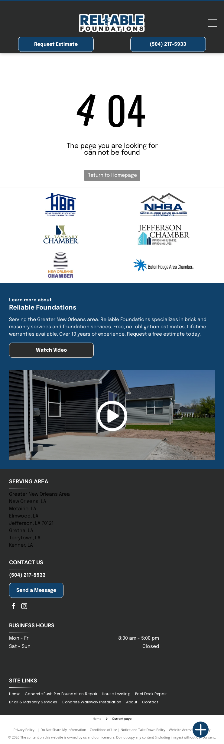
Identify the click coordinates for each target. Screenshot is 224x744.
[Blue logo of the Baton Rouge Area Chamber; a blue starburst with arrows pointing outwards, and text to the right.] (163, 265)
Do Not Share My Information (63, 729)
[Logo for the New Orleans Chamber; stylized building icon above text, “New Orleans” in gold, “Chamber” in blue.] (60, 265)
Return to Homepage (112, 175)
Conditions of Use (103, 729)
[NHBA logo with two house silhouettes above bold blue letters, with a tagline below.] (163, 204)
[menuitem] (17, 694)
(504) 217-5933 (27, 575)
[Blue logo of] (60, 204)
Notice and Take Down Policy (143, 729)
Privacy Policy (24, 729)
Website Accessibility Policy (189, 729)
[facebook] (13, 607)
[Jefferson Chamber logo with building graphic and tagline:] (163, 235)
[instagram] (24, 607)
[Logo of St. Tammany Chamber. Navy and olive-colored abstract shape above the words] (60, 235)
